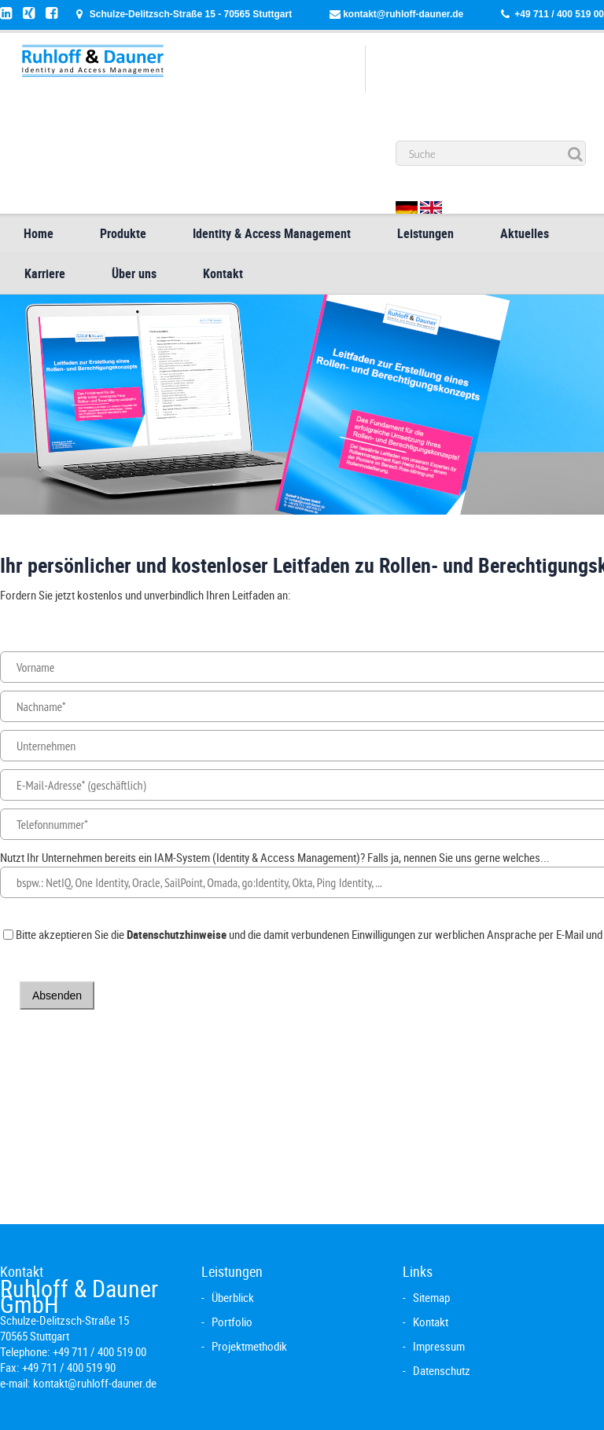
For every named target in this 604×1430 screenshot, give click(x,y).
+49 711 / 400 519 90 (69, 1367)
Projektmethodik (249, 1346)
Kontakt (223, 273)
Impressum (439, 1346)
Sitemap (431, 1297)
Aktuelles (524, 233)
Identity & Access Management (272, 233)
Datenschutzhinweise (176, 934)
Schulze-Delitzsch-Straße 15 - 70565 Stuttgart (191, 14)
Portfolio (232, 1321)
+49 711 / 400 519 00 (559, 14)
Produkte (123, 233)
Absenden (57, 995)
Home (38, 233)
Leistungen (425, 233)
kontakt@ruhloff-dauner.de (403, 14)
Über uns (134, 273)
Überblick (233, 1297)
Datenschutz (441, 1370)
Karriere (44, 273)
